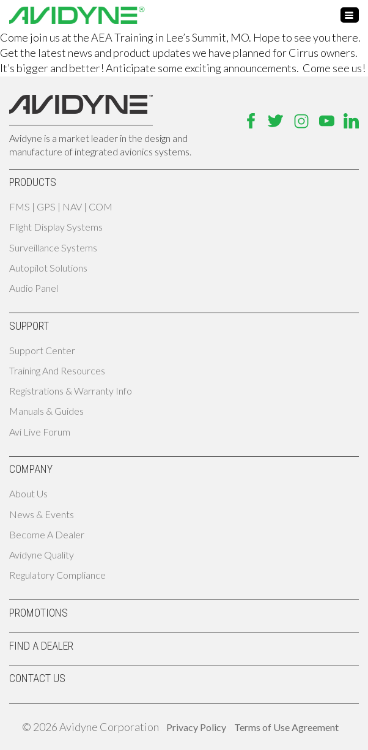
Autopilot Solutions (48, 267)
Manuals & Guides (46, 411)
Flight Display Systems (56, 226)
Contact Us (37, 678)
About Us (28, 493)
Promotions (38, 612)
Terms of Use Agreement (286, 727)
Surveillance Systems (53, 247)
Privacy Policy (196, 727)
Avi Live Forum (39, 431)
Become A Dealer (46, 534)
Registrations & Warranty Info (70, 390)
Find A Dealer (41, 645)
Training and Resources (57, 370)
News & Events (41, 514)
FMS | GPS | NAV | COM (60, 206)
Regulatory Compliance (57, 575)
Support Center (42, 350)
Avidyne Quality (41, 554)
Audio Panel (33, 288)
